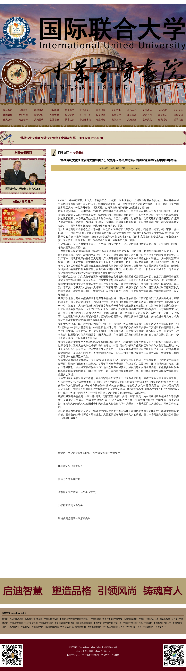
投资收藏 (100, 115)
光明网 (127, 619)
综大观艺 (69, 110)
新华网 (40, 627)
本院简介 (23, 110)
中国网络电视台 (82, 619)
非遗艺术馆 (85, 119)
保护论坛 (38, 115)
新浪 (34, 627)
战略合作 (147, 115)
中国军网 (158, 623)
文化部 (83, 627)
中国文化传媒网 (67, 619)
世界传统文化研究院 (69, 627)
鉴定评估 (69, 115)
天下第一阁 (85, 115)
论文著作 (23, 119)
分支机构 (147, 110)
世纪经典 (23, 115)
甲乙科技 (115, 655)
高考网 (20, 619)
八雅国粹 (38, 119)
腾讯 (17, 627)
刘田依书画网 (23, 152)
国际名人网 (119, 627)
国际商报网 (165, 619)
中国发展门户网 (101, 623)
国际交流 (178, 115)
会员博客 (162, 119)
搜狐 (23, 627)
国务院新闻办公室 (84, 623)
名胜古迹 (54, 119)
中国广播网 (107, 619)
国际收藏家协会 (52, 627)
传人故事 (7, 119)
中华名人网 (108, 627)
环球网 (98, 627)
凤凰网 (134, 619)
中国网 (176, 623)
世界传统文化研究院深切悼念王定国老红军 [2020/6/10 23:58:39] (61, 138)
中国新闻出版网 (51, 619)
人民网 (11, 627)
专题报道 (100, 119)
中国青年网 (128, 623)
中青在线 (118, 619)
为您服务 (131, 119)
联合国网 (137, 627)
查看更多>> (161, 627)
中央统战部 (60, 623)
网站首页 (7, 110)
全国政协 (148, 623)
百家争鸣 (54, 115)
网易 (28, 627)
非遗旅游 (131, 115)
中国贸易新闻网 (46, 623)
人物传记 (162, 110)
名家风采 (147, 119)
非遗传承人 (85, 110)
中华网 (129, 627)
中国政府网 (148, 627)
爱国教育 (7, 115)
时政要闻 (54, 110)
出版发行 (116, 119)
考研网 (13, 619)
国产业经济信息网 (29, 623)
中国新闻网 (96, 619)
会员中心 (131, 110)
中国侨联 (70, 623)
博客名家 (69, 119)
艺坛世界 (154, 619)
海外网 (174, 619)
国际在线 (138, 623)
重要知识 (162, 115)
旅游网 (39, 619)
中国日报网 (15, 623)
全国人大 (167, 623)
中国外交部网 (115, 623)
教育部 (91, 627)
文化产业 (116, 110)
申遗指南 (100, 110)
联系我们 (178, 119)
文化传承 (178, 110)
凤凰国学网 (30, 619)
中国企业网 (144, 619)
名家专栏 (116, 115)
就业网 (5, 619)
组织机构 (38, 110)
